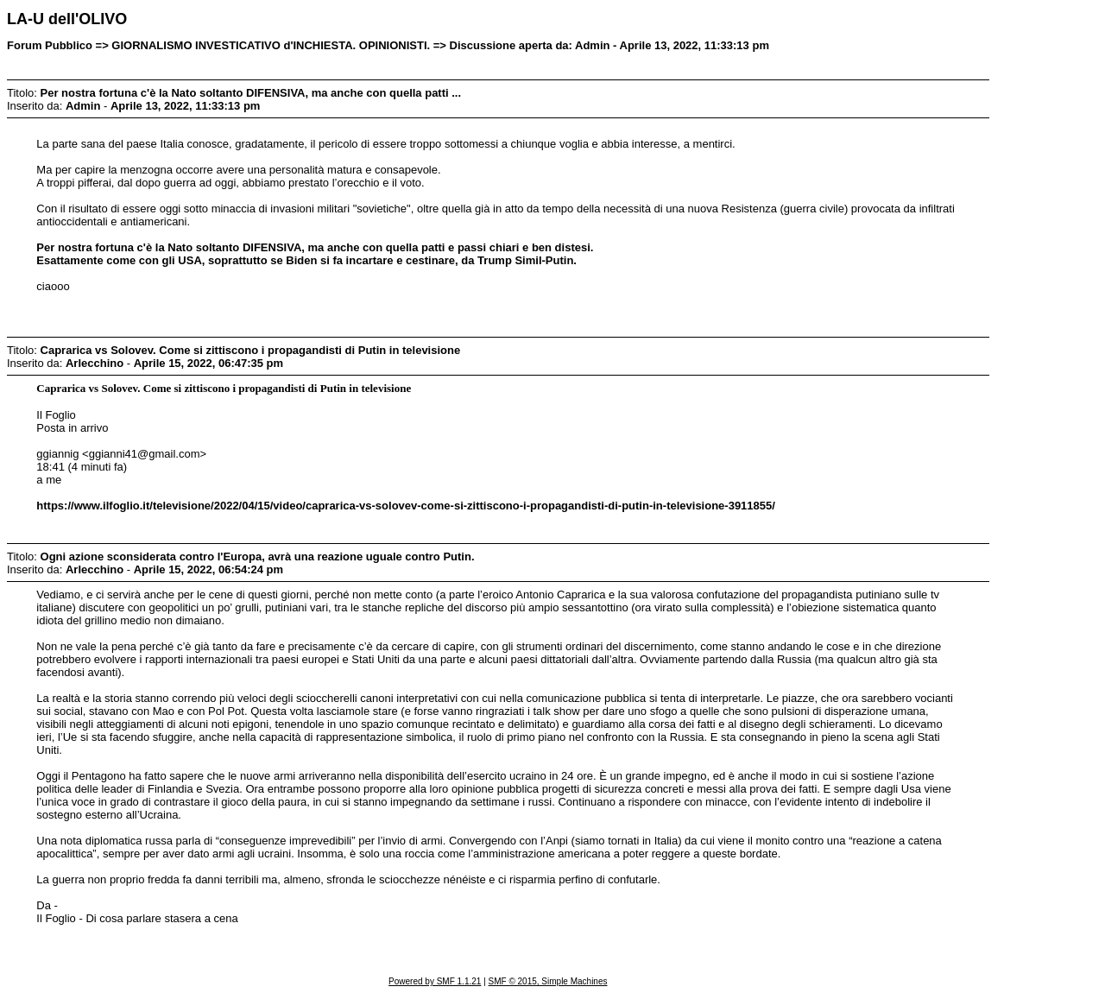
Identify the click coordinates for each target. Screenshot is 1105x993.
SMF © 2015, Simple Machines (548, 981)
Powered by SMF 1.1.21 (434, 981)
